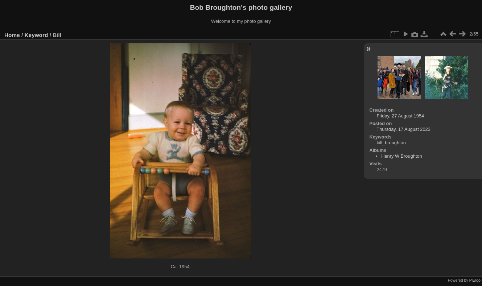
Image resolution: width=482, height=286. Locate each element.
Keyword (36, 35)
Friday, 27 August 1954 (400, 116)
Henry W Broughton (401, 156)
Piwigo (475, 280)
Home (12, 35)
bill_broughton (390, 142)
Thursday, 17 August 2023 (403, 129)
